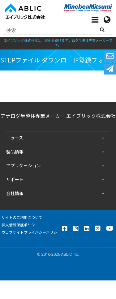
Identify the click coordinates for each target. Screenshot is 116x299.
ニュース (56, 138)
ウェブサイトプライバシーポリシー (29, 235)
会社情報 (56, 194)
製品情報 (56, 152)
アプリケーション (56, 166)
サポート (56, 180)
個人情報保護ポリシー (20, 225)
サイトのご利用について (22, 218)
